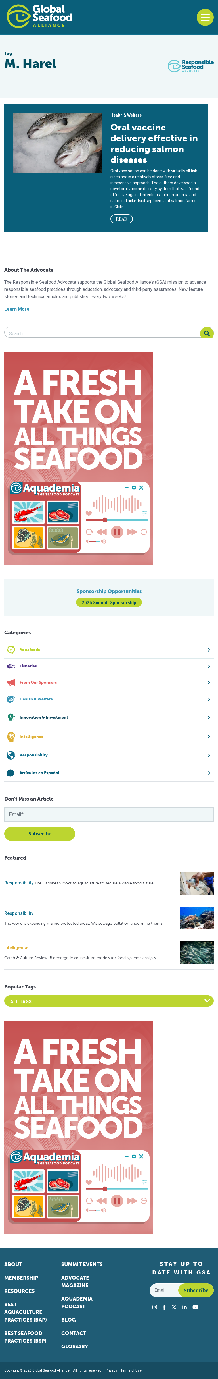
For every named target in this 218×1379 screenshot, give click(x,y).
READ (121, 219)
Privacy (111, 1370)
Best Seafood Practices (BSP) (25, 1337)
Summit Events (81, 1264)
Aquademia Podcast (77, 1303)
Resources (19, 1291)
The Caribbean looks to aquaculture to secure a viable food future (94, 883)
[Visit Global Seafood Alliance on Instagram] (155, 1307)
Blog (68, 1320)
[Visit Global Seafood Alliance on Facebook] (164, 1307)
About (13, 1264)
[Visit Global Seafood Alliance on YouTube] (195, 1307)
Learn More (17, 309)
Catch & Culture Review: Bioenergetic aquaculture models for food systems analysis (80, 958)
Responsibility (18, 883)
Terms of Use (131, 1370)
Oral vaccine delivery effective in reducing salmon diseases (154, 143)
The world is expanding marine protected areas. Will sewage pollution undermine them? (83, 923)
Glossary (74, 1346)
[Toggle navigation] (205, 17)
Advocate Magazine (75, 1282)
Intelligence (16, 947)
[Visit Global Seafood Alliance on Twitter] (174, 1307)
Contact (73, 1333)
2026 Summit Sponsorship (109, 602)
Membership (21, 1278)
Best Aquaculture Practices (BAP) (25, 1312)
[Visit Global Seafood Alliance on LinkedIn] (184, 1307)
